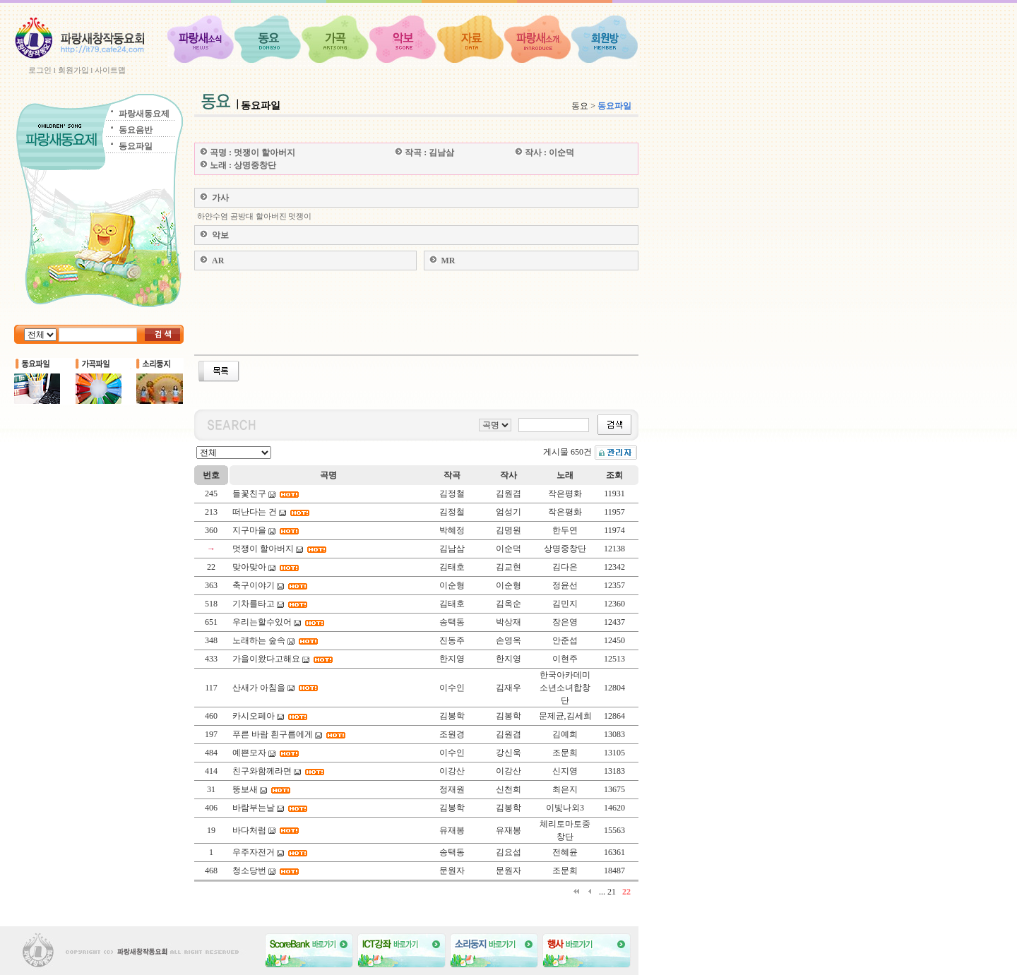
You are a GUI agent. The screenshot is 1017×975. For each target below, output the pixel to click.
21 (611, 892)
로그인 (40, 70)
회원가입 (73, 70)
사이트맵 (110, 70)
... (602, 892)
